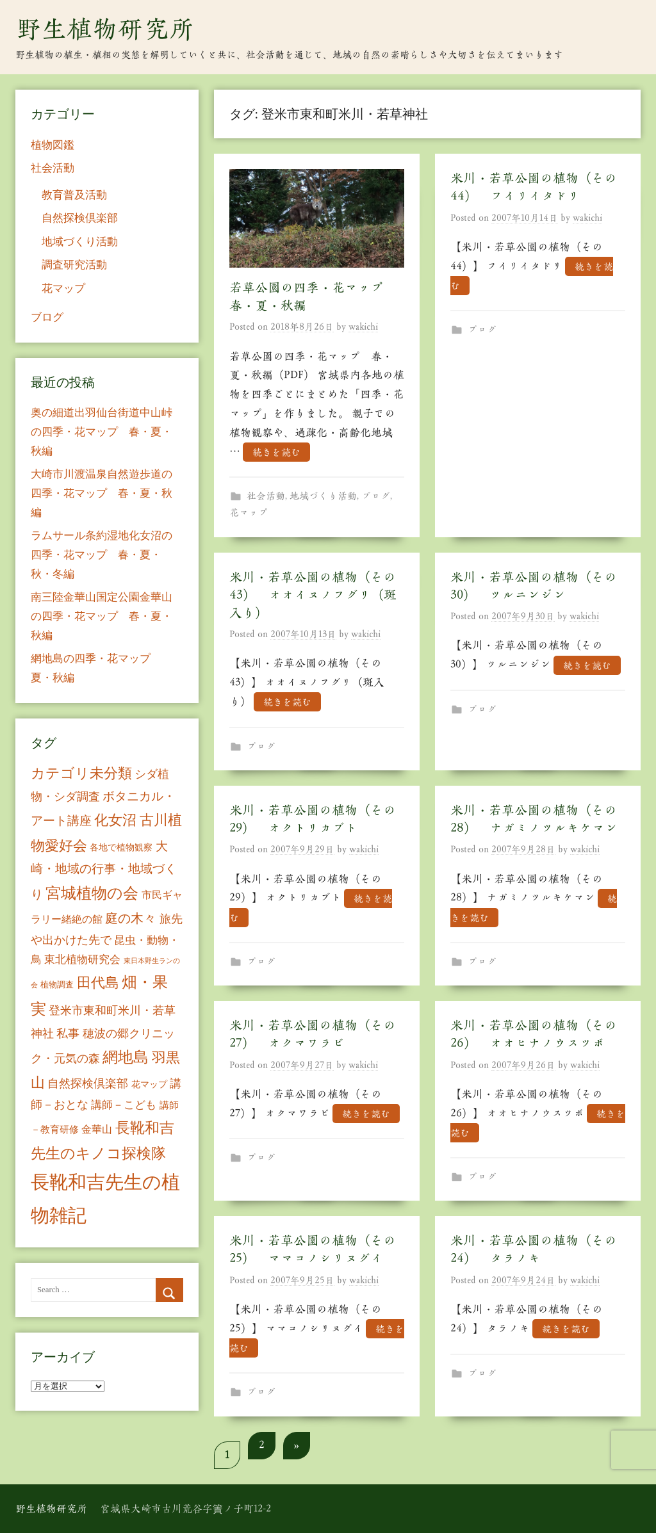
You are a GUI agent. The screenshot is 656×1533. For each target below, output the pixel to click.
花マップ (248, 512)
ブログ (375, 496)
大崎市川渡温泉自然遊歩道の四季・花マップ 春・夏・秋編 (101, 493)
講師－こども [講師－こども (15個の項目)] (123, 1105)
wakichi (363, 327)
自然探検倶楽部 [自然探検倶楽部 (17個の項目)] (87, 1083)
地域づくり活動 (323, 496)
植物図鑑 (52, 145)
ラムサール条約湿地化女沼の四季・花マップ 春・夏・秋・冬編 (101, 555)
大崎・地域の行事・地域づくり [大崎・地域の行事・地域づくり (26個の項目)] (104, 870)
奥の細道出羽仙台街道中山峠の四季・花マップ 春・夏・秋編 (101, 432)
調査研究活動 (74, 265)
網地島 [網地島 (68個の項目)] (125, 1057)
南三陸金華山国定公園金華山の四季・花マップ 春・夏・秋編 (101, 616)
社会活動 (266, 496)
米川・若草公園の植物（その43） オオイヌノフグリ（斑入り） (313, 595)
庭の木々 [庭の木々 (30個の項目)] (130, 918)
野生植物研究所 (105, 29)
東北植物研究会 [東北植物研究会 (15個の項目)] (82, 959)
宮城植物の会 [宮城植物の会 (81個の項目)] (91, 893)
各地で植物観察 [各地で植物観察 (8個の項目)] (121, 847)
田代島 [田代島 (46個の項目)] (98, 983)
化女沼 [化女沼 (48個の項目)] (115, 820)
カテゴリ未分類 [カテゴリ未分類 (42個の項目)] (81, 773)
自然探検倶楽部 (80, 218)
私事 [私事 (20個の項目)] (67, 1033)
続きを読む (276, 452)
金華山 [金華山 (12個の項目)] (96, 1129)
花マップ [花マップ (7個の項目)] (149, 1084)
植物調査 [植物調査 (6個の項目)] (57, 984)
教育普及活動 (74, 195)
